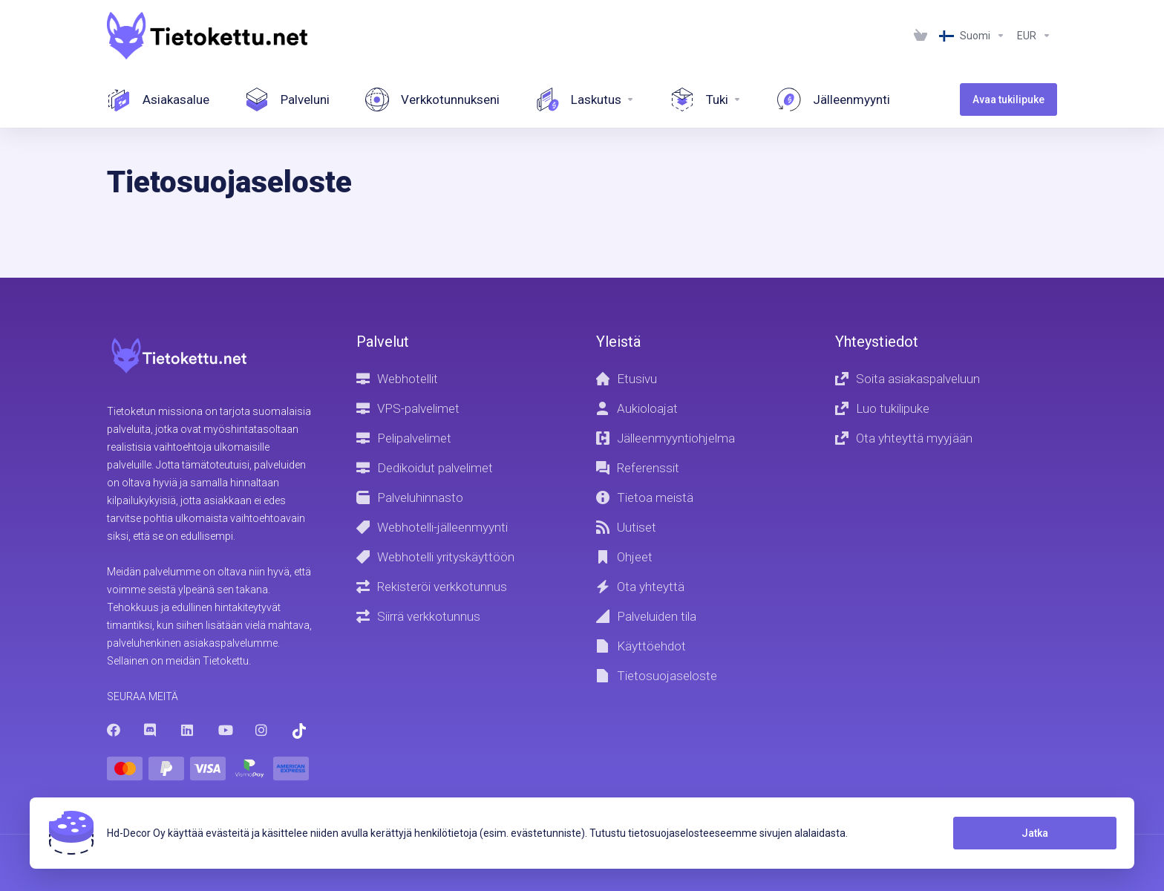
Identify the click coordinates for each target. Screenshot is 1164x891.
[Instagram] (262, 729)
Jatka (1034, 833)
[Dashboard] (158, 99)
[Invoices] (585, 99)
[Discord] (150, 729)
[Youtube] (224, 729)
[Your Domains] (432, 99)
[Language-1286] (972, 35)
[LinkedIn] (187, 729)
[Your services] (287, 99)
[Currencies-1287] (1034, 35)
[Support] (706, 99)
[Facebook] (113, 729)
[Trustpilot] (299, 731)
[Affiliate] (833, 99)
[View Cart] (920, 35)
